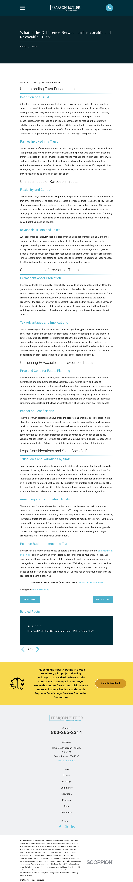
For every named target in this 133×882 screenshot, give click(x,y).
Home (66, 775)
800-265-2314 (66, 732)
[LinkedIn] (73, 826)
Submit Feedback (111, 683)
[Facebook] (60, 826)
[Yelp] (66, 826)
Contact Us (66, 812)
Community (67, 787)
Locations (66, 794)
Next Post (103, 599)
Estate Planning (41, 589)
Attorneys (66, 781)
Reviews (66, 800)
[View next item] (37, 649)
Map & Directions (66, 760)
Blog (66, 806)
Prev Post (30, 599)
